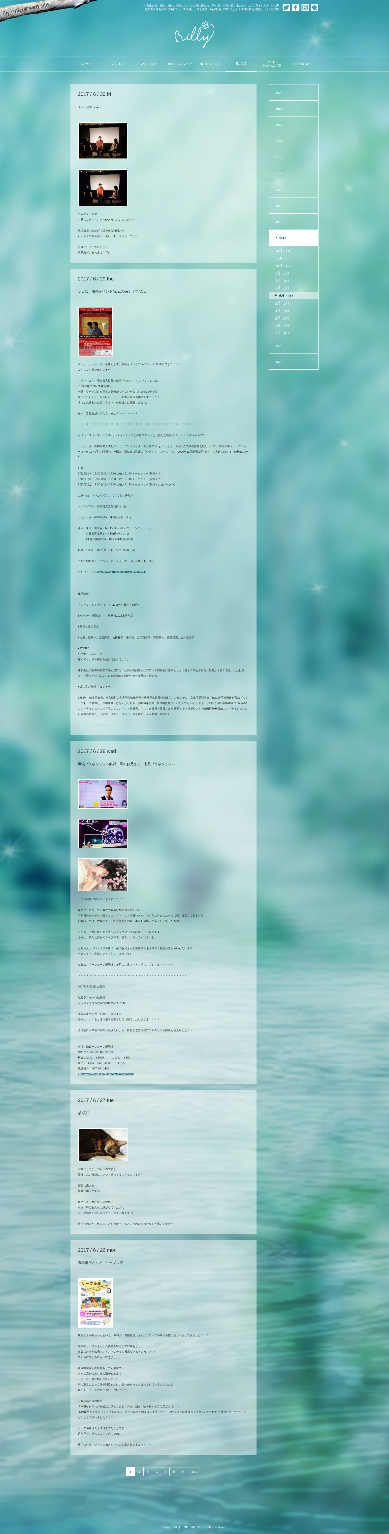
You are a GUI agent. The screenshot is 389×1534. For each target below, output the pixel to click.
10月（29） (284, 265)
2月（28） (283, 325)
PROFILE (117, 64)
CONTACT (303, 64)
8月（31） (283, 280)
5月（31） (283, 303)
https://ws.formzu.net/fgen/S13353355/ (121, 571)
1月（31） (283, 332)
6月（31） (287, 295)
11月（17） (284, 258)
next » (194, 1471)
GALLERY (148, 64)
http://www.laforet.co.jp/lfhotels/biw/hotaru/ (106, 1073)
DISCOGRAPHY (179, 64)
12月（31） (284, 250)
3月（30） (283, 317)
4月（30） (283, 310)
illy (194, 35)
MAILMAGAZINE (272, 64)
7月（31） (283, 288)
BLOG (241, 63)
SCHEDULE (210, 64)
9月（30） (283, 273)
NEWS (86, 64)
